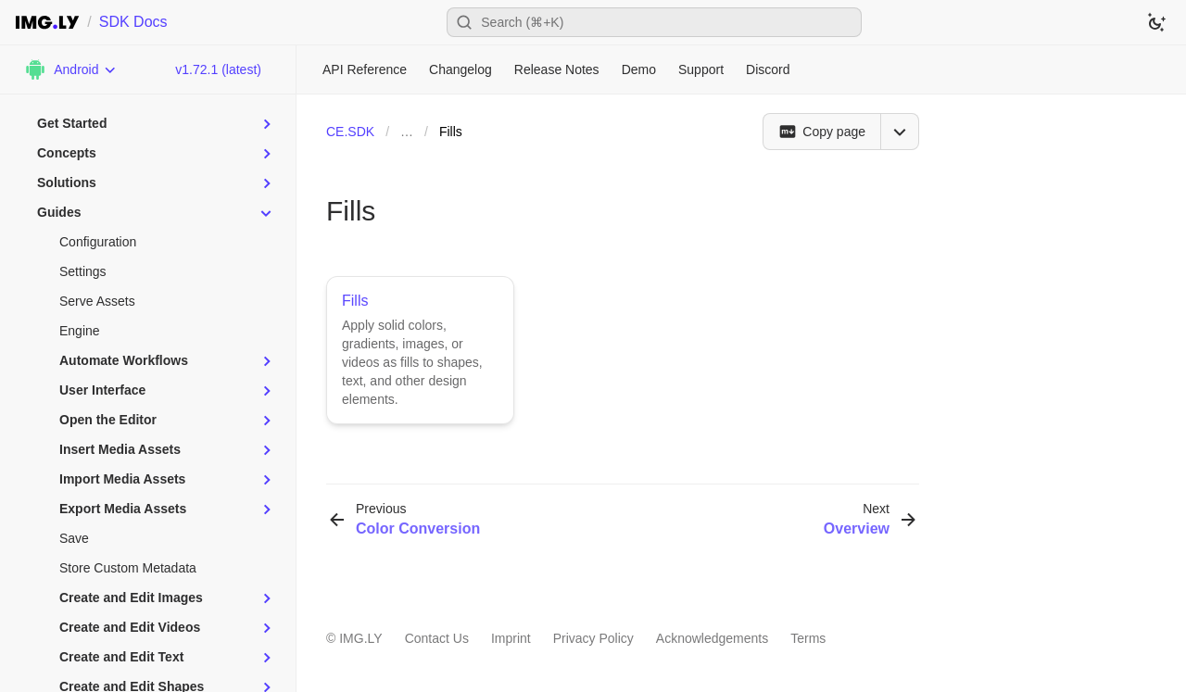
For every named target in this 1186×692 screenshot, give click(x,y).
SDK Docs (133, 22)
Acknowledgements (712, 638)
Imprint (511, 638)
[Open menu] (899, 131)
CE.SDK (350, 131)
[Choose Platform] (70, 69)
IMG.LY (360, 638)
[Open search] (654, 22)
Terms (808, 638)
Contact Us (437, 638)
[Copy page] (821, 131)
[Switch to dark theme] (1156, 22)
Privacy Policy (593, 638)
